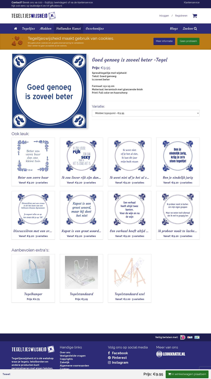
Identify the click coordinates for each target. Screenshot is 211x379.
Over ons (65, 352)
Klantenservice (191, 2)
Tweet (18, 136)
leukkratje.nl (36, 5)
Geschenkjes (95, 28)
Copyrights (66, 359)
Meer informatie (164, 41)
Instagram (118, 362)
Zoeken (190, 28)
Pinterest (117, 358)
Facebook (118, 353)
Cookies (64, 369)
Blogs (174, 28)
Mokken (45, 28)
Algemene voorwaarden (74, 365)
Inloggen (164, 15)
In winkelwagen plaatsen (174, 136)
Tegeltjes (28, 28)
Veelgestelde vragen (73, 355)
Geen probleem (188, 41)
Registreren (181, 15)
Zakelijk (64, 362)
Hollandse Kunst (68, 28)
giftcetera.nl (56, 5)
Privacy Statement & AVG (74, 372)
